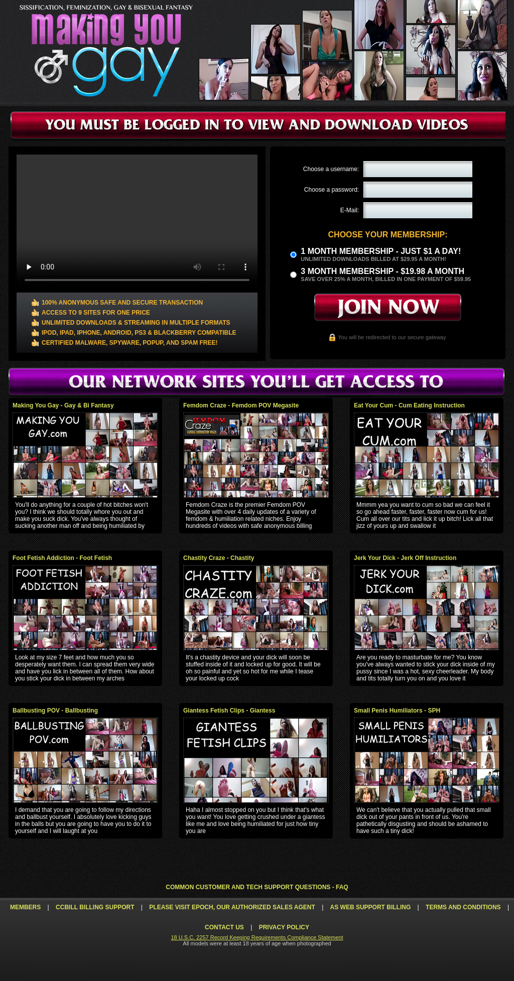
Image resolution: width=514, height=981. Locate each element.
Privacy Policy (284, 927)
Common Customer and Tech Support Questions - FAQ (257, 887)
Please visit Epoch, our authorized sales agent (232, 907)
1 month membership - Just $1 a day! (381, 251)
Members (25, 907)
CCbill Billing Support (95, 907)
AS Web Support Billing (370, 907)
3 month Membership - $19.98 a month (382, 271)
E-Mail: (349, 210)
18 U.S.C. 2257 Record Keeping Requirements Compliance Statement (257, 937)
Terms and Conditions (463, 907)
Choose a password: (331, 189)
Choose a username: (331, 169)
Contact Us (224, 927)
